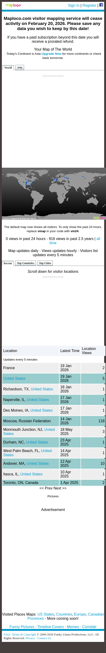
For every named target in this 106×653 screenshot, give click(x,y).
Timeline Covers (50, 627)
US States (45, 614)
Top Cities (45, 263)
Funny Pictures (21, 627)
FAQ (7, 634)
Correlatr (89, 627)
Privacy (30, 638)
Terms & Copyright (24, 634)
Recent (8, 263)
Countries (64, 614)
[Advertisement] (52, 121)
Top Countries (25, 263)
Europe (80, 614)
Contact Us (44, 638)
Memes (73, 627)
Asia (19, 67)
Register (89, 5)
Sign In (74, 5)
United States (14, 378)
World (8, 67)
